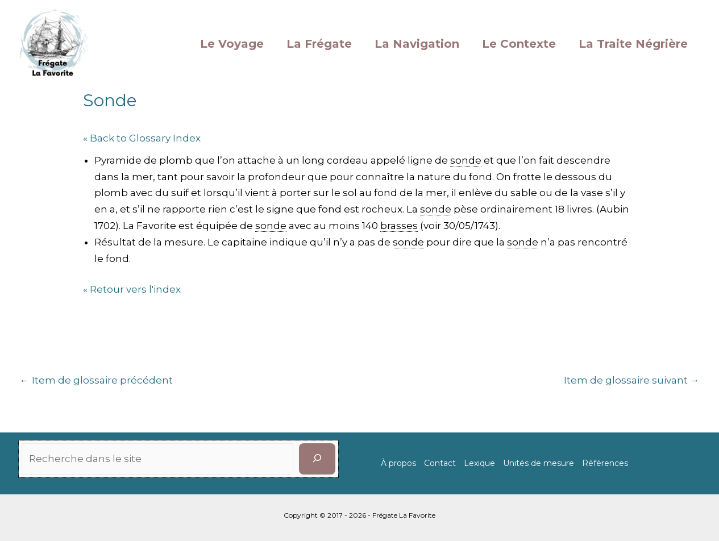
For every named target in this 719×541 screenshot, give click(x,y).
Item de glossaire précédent (96, 380)
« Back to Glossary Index (142, 138)
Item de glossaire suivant (632, 380)
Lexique (479, 463)
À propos (398, 463)
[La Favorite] (54, 42)
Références (605, 463)
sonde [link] (465, 160)
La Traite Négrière (633, 44)
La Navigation (417, 44)
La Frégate (319, 44)
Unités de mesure (538, 463)
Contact (440, 463)
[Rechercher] (317, 459)
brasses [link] (399, 225)
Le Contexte (519, 44)
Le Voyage (232, 44)
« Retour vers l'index (132, 289)
